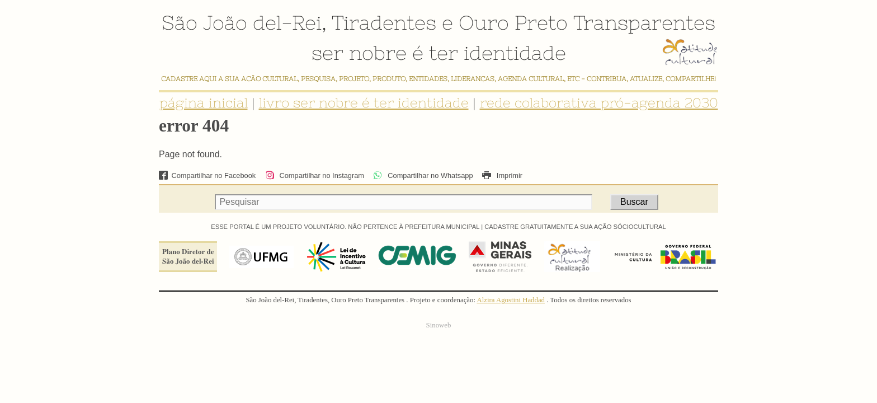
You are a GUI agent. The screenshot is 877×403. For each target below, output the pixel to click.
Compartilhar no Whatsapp (423, 175)
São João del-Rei (242, 22)
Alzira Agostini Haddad (511, 300)
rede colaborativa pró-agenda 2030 (599, 102)
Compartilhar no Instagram (314, 175)
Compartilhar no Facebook (207, 175)
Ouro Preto (513, 22)
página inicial (203, 102)
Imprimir (502, 175)
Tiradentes (384, 22)
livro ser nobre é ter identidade (364, 102)
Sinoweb (438, 325)
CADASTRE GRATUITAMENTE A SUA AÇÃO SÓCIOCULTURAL (575, 226)
